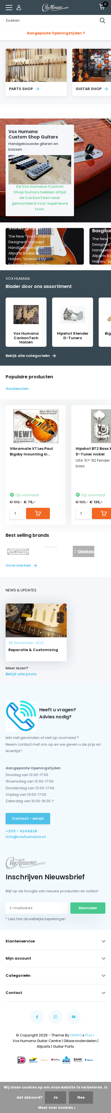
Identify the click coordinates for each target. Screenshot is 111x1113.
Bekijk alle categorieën (31, 356)
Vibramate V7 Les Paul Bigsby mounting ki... (31, 451)
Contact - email (28, 818)
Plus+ (90, 1035)
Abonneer (87, 908)
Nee (81, 1097)
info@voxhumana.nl (26, 836)
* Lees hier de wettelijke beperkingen (36, 919)
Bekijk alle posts (21, 674)
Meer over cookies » (57, 1107)
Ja (55, 1097)
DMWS (76, 1035)
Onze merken (21, 565)
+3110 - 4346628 (21, 831)
